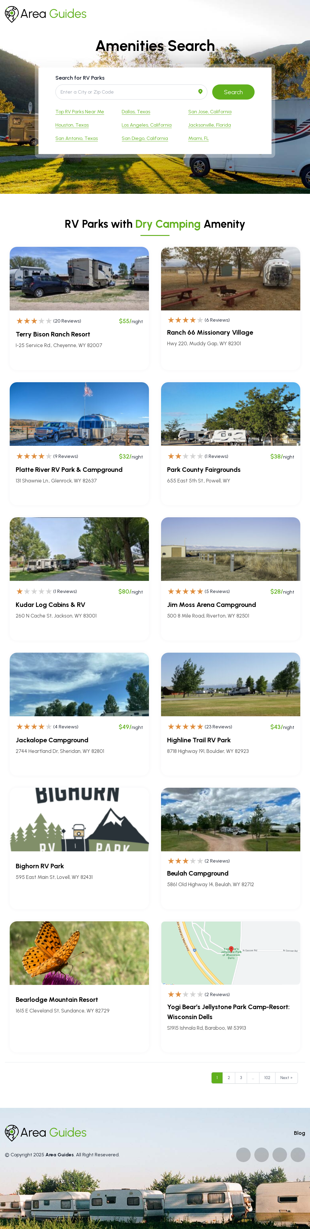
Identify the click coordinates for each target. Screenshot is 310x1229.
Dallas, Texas (136, 111)
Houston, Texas (72, 125)
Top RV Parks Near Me (79, 111)
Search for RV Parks (79, 77)
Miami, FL (198, 138)
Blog (299, 1133)
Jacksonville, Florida (209, 125)
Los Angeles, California (147, 125)
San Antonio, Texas (76, 138)
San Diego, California (145, 138)
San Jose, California (210, 111)
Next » (286, 1077)
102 (267, 1077)
